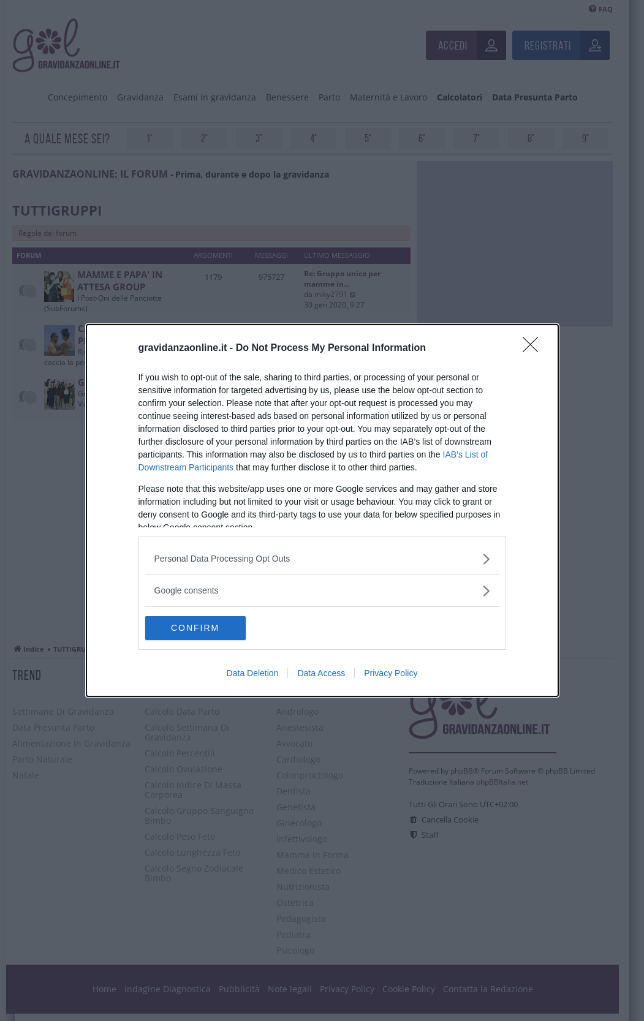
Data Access (321, 674)
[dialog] (322, 511)
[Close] (534, 348)
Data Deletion (253, 674)
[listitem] (322, 558)
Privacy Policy (390, 674)
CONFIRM (203, 628)
